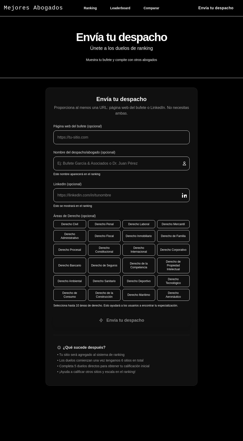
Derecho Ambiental (70, 281)
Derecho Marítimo (138, 295)
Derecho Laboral (138, 224)
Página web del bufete (77, 126)
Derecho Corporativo (173, 249)
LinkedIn (67, 184)
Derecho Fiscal (104, 236)
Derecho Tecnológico (173, 281)
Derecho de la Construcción (104, 294)
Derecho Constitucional (104, 249)
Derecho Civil (69, 224)
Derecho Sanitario (104, 281)
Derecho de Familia (173, 236)
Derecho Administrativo (70, 236)
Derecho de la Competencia (139, 265)
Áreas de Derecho (74, 216)
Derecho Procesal (69, 249)
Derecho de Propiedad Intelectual (173, 265)
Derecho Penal (104, 224)
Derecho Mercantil (173, 224)
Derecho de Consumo (69, 294)
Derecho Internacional (139, 249)
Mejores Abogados (33, 8)
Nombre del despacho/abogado (84, 152)
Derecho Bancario (69, 265)
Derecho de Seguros (104, 265)
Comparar (151, 8)
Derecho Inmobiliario (139, 236)
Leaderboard (120, 8)
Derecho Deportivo (139, 281)
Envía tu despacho (121, 320)
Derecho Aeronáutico (173, 294)
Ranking (90, 8)
